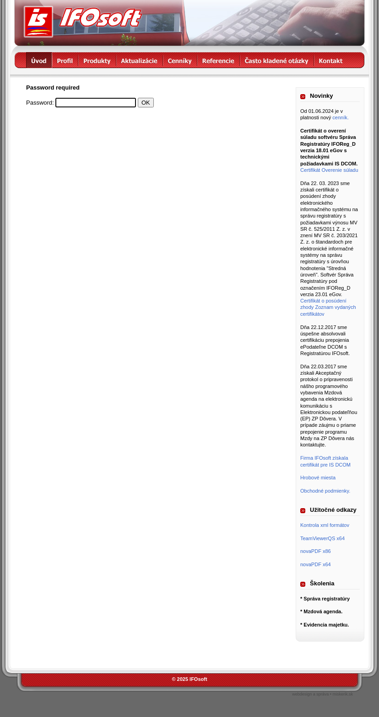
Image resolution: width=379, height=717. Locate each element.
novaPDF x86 (315, 551)
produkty (97, 60)
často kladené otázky (277, 60)
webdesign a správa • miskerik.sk (322, 694)
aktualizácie (139, 60)
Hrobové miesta (318, 477)
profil (65, 60)
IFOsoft (82, 21)
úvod (39, 60)
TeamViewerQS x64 (322, 538)
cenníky (180, 60)
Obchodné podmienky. (325, 491)
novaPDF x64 (315, 564)
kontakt (331, 60)
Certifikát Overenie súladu (329, 170)
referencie (218, 60)
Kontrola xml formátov (324, 525)
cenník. (340, 117)
